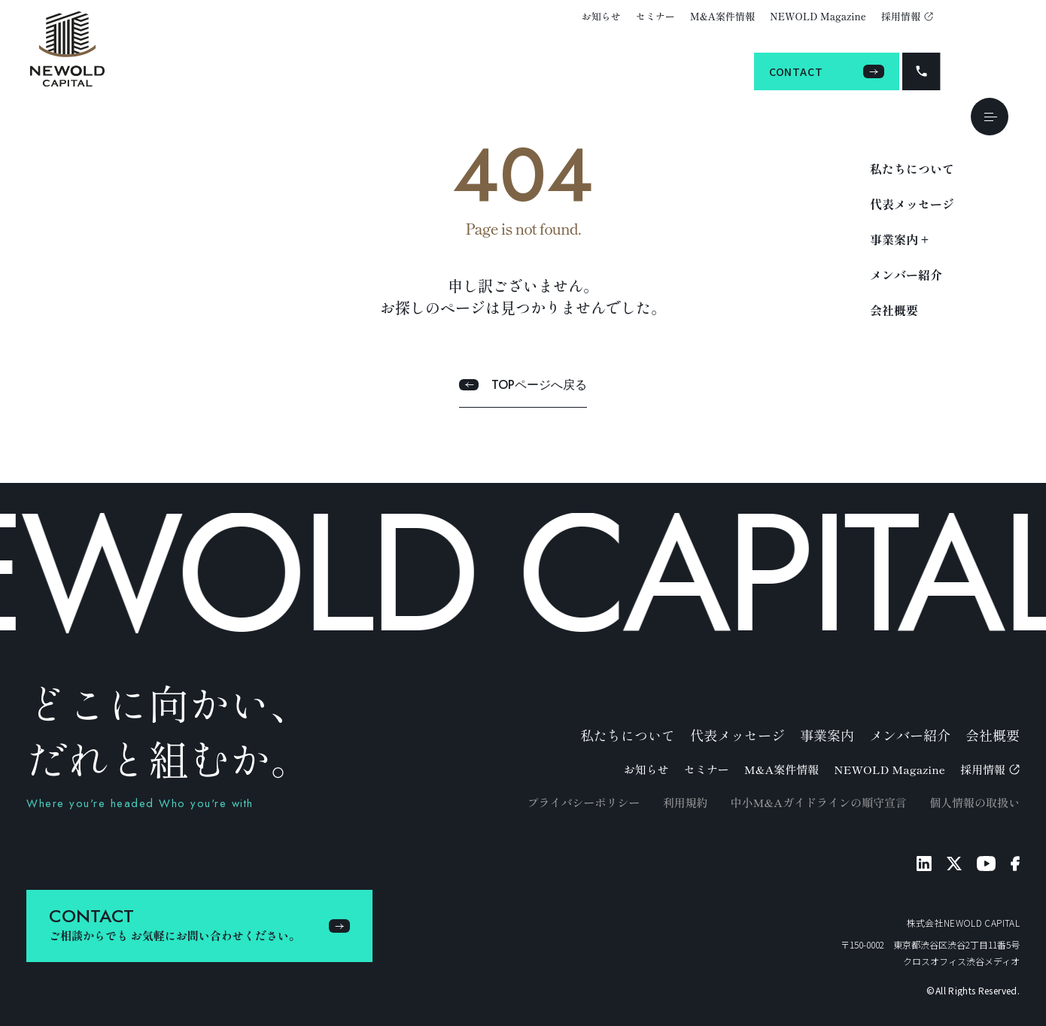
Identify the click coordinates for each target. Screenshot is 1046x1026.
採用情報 (907, 16)
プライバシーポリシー (583, 802)
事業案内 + (899, 239)
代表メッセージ (912, 204)
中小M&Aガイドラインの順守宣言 (818, 802)
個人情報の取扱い (974, 802)
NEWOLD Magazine (818, 16)
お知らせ (601, 16)
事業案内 (827, 735)
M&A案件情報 (722, 16)
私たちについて (912, 168)
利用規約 (684, 802)
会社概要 (894, 310)
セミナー (655, 16)
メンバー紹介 (906, 275)
